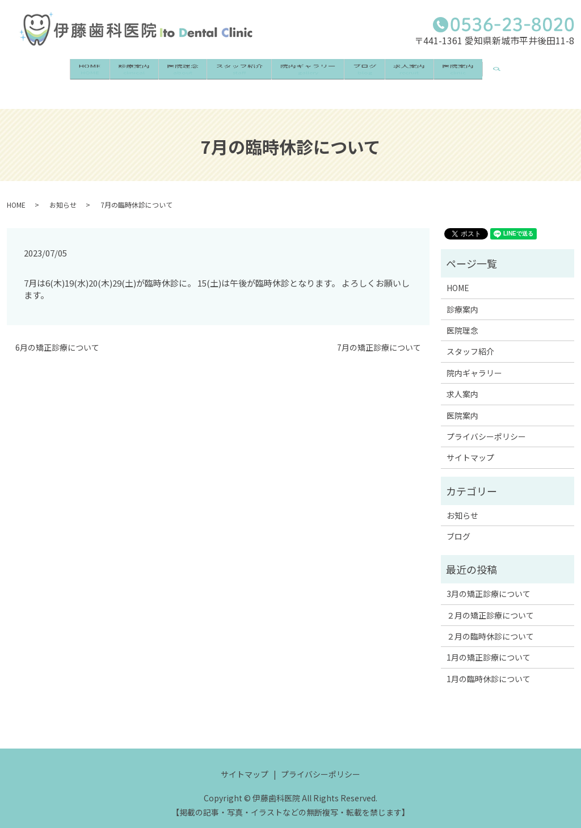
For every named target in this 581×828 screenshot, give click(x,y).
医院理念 (164, 73)
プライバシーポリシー (486, 425)
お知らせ (63, 192)
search (553, 67)
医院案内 (501, 73)
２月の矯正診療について (490, 603)
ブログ (383, 73)
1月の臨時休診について (489, 667)
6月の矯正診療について (57, 336)
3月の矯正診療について (489, 582)
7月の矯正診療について (379, 336)
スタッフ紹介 (233, 73)
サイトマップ (470, 446)
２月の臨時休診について (490, 625)
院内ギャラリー (314, 73)
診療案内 (103, 73)
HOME (47, 73)
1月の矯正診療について (489, 646)
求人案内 (440, 73)
